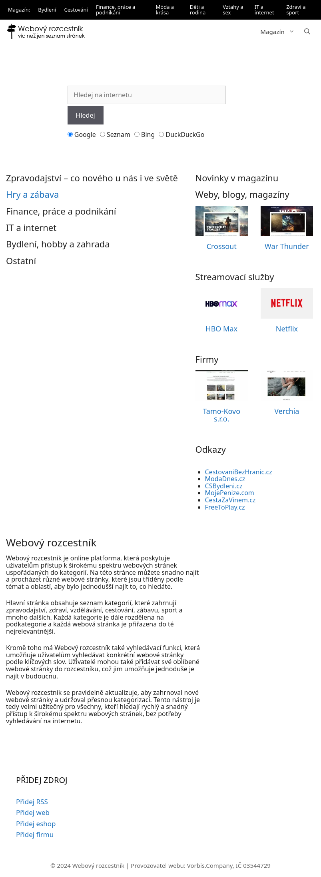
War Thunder (287, 246)
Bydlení (47, 9)
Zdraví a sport (295, 9)
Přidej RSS (32, 801)
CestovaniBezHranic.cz (238, 472)
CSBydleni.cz (224, 486)
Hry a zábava (32, 194)
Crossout (222, 246)
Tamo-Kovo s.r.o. (221, 415)
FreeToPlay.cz (225, 507)
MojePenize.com (229, 492)
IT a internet (264, 9)
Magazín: (19, 9)
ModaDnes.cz (225, 478)
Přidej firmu (35, 834)
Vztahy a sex (233, 9)
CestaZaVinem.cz (230, 500)
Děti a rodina (198, 9)
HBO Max (221, 328)
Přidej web (33, 812)
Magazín (279, 32)
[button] (307, 32)
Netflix (287, 328)
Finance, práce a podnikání (116, 9)
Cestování (76, 9)
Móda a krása (165, 9)
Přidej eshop (36, 823)
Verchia (286, 411)
